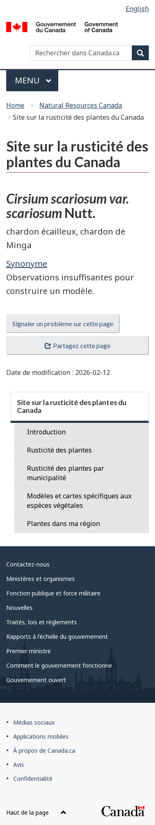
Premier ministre (28, 651)
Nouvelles (19, 608)
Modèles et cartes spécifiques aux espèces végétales (79, 500)
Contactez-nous (28, 564)
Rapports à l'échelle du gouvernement (57, 636)
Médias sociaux (34, 722)
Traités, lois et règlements (41, 622)
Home (15, 105)
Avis (18, 764)
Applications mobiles (41, 736)
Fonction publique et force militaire (53, 593)
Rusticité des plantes (59, 450)
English (137, 8)
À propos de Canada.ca (44, 750)
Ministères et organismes (40, 579)
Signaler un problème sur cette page (62, 323)
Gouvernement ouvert (36, 680)
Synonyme (26, 263)
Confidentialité (32, 778)
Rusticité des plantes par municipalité (65, 473)
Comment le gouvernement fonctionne (59, 665)
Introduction (46, 431)
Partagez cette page (77, 345)
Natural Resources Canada (80, 105)
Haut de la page (36, 812)
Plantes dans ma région (63, 523)
